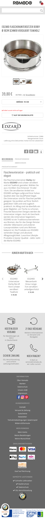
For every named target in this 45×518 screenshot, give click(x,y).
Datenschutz (23, 387)
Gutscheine (22, 413)
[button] (40, 2)
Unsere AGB (22, 390)
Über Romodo (22, 380)
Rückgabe (34, 337)
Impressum (22, 393)
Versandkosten (30, 95)
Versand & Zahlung (22, 410)
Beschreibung (7, 159)
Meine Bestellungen (23, 435)
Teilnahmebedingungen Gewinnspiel (22, 420)
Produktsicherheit (9, 167)
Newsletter (22, 417)
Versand (33, 335)
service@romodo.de (34, 362)
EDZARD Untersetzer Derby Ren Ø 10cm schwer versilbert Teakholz (14, 285)
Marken (22, 383)
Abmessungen (20, 163)
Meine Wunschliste (22, 438)
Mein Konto (22, 432)
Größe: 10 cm (29, 102)
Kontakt (22, 407)
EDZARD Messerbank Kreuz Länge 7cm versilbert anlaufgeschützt (31, 284)
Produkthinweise (22, 159)
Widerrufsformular (22, 423)
